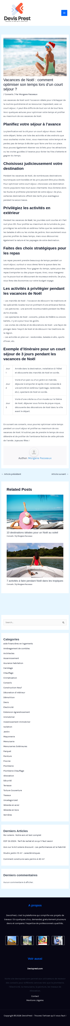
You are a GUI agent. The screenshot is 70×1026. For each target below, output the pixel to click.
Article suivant (60, 474)
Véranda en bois (11, 810)
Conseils (7, 682)
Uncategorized (10, 800)
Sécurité (7, 780)
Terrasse (7, 785)
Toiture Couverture (12, 790)
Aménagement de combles (16, 648)
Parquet (7, 751)
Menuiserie (8, 741)
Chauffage (8, 673)
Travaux (7, 795)
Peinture (7, 756)
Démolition (9, 697)
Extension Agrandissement (16, 712)
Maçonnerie (9, 736)
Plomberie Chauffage (13, 771)
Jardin (6, 731)
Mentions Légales (35, 1000)
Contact (35, 996)
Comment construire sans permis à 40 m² (24, 859)
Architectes (8, 653)
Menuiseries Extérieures (15, 746)
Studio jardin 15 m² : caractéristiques (21, 853)
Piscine (6, 761)
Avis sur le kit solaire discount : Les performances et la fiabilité (34, 847)
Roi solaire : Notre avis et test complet (22, 835)
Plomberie (8, 766)
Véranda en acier (11, 805)
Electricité (8, 707)
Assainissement (11, 658)
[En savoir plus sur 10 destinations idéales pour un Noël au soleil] (35, 511)
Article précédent (11, 474)
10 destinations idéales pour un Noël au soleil (32, 532)
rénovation (8, 775)
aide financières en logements (18, 643)
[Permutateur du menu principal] (64, 13)
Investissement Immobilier (16, 722)
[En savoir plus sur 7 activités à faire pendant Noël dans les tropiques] (35, 560)
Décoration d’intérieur (14, 692)
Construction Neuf (12, 687)
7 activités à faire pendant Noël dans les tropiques (35, 580)
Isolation (7, 726)
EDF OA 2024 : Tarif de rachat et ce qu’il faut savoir (28, 841)
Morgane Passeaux (40, 458)
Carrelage (8, 668)
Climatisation (10, 678)
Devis (6, 702)
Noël (30, 220)
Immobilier (9, 717)
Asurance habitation (13, 663)
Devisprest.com (35, 968)
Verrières (7, 815)
